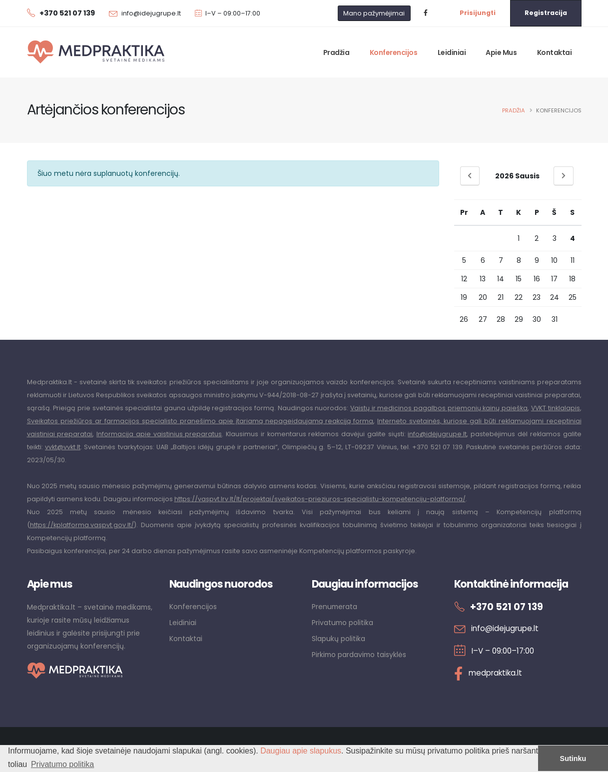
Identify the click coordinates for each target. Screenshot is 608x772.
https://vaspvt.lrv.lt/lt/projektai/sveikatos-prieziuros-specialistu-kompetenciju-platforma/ (320, 499)
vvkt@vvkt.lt (62, 447)
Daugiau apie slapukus (300, 751)
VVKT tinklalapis (555, 408)
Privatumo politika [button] (62, 764)
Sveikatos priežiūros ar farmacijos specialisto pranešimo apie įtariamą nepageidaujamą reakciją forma (200, 421)
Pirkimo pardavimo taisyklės (359, 655)
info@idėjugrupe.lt (437, 434)
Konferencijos (394, 52)
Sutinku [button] (573, 759)
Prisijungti (478, 12)
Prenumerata (334, 607)
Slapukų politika (338, 639)
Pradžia (336, 52)
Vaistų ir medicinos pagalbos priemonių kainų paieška (438, 408)
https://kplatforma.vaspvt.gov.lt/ (82, 525)
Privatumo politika (342, 623)
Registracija (546, 12)
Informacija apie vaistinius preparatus (159, 434)
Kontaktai (554, 52)
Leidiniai (452, 52)
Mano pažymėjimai (374, 13)
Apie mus (501, 52)
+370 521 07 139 (507, 607)
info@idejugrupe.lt (151, 13)
